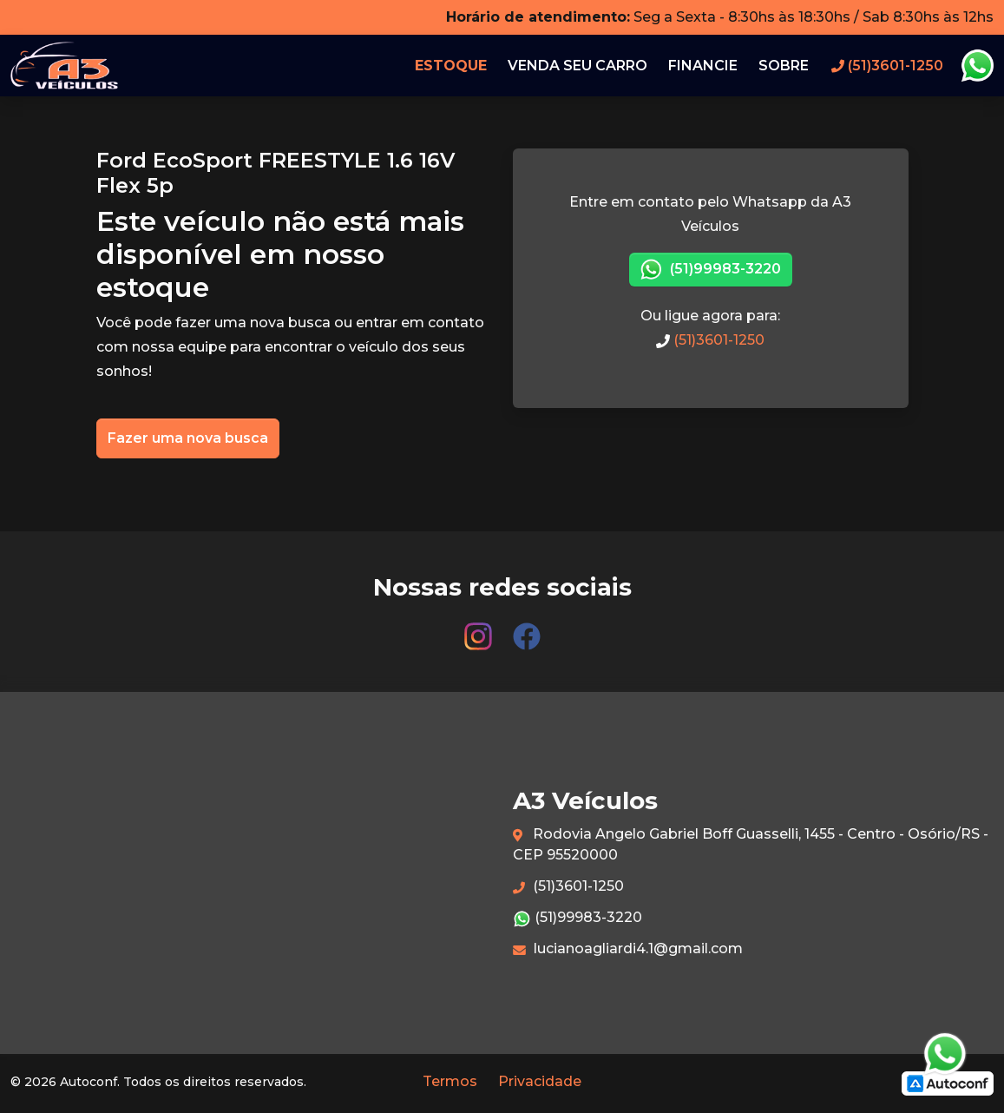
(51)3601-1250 (710, 340)
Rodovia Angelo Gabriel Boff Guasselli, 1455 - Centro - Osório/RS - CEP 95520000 (750, 844)
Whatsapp (977, 66)
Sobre (783, 65)
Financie (703, 65)
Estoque (451, 65)
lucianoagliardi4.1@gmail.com (628, 948)
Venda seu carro (577, 65)
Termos (450, 1081)
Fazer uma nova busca (188, 438)
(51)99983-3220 (710, 269)
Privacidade (539, 1081)
